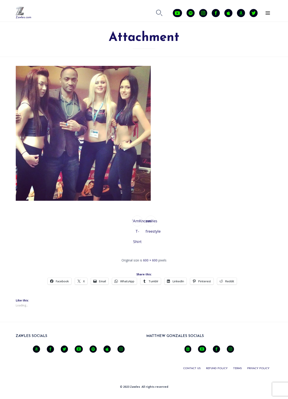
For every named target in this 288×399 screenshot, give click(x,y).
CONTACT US (192, 368)
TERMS (237, 368)
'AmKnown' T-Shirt (137, 222)
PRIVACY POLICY (258, 368)
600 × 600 (150, 260)
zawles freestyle (151, 222)
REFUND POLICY (217, 368)
